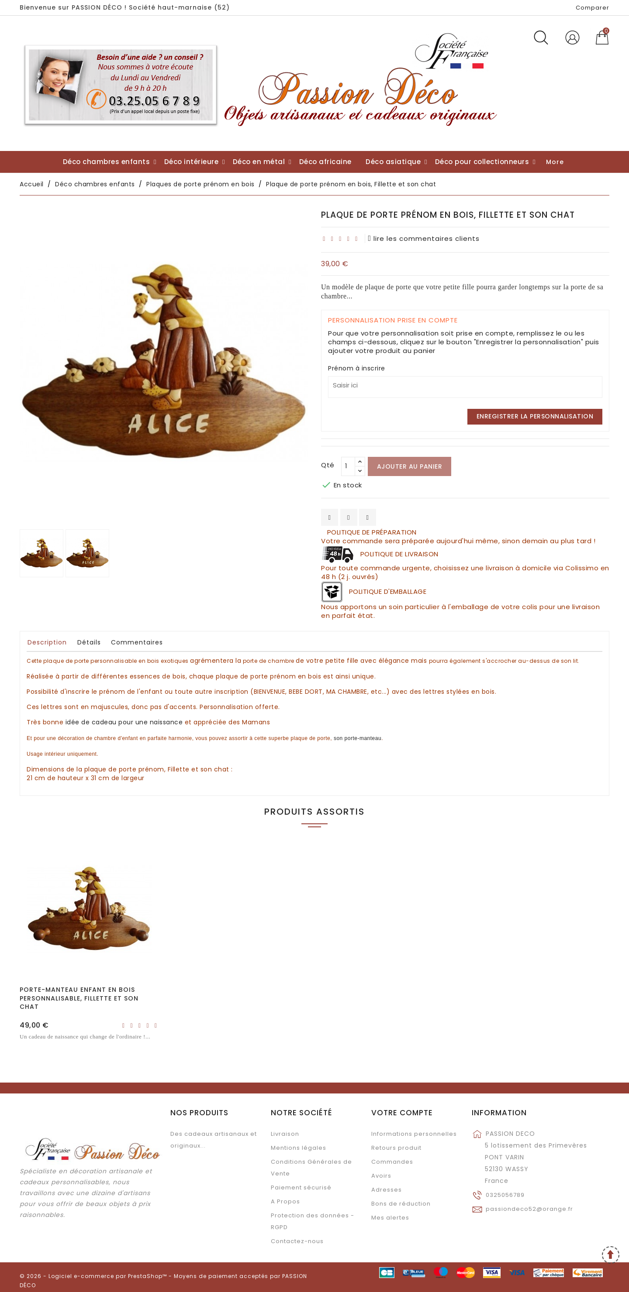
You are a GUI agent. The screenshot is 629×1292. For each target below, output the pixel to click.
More (555, 162)
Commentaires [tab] (137, 642)
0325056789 (505, 1195)
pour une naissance (124, 722)
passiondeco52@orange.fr (529, 1209)
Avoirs (381, 1176)
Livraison (285, 1134)
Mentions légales (298, 1148)
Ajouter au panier (409, 466)
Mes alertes (390, 1217)
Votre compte (402, 1112)
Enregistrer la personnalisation (535, 416)
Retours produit (396, 1148)
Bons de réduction (401, 1203)
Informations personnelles (414, 1134)
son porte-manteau (357, 738)
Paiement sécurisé (301, 1187)
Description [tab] (47, 642)
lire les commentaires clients (424, 238)
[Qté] (348, 466)
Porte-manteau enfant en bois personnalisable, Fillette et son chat (79, 998)
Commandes (392, 1162)
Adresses (386, 1190)
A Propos (285, 1201)
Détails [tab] (89, 642)
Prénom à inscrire (356, 368)
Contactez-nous (297, 1241)
